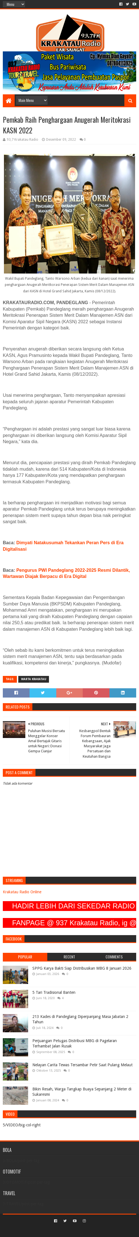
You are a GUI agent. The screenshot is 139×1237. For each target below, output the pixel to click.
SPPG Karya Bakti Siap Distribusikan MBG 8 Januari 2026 (81, 968)
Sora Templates (61, 1230)
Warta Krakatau (33, 679)
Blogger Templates (93, 1230)
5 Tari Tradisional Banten (53, 992)
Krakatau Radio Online (22, 892)
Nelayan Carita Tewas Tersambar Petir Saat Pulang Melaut (82, 1065)
